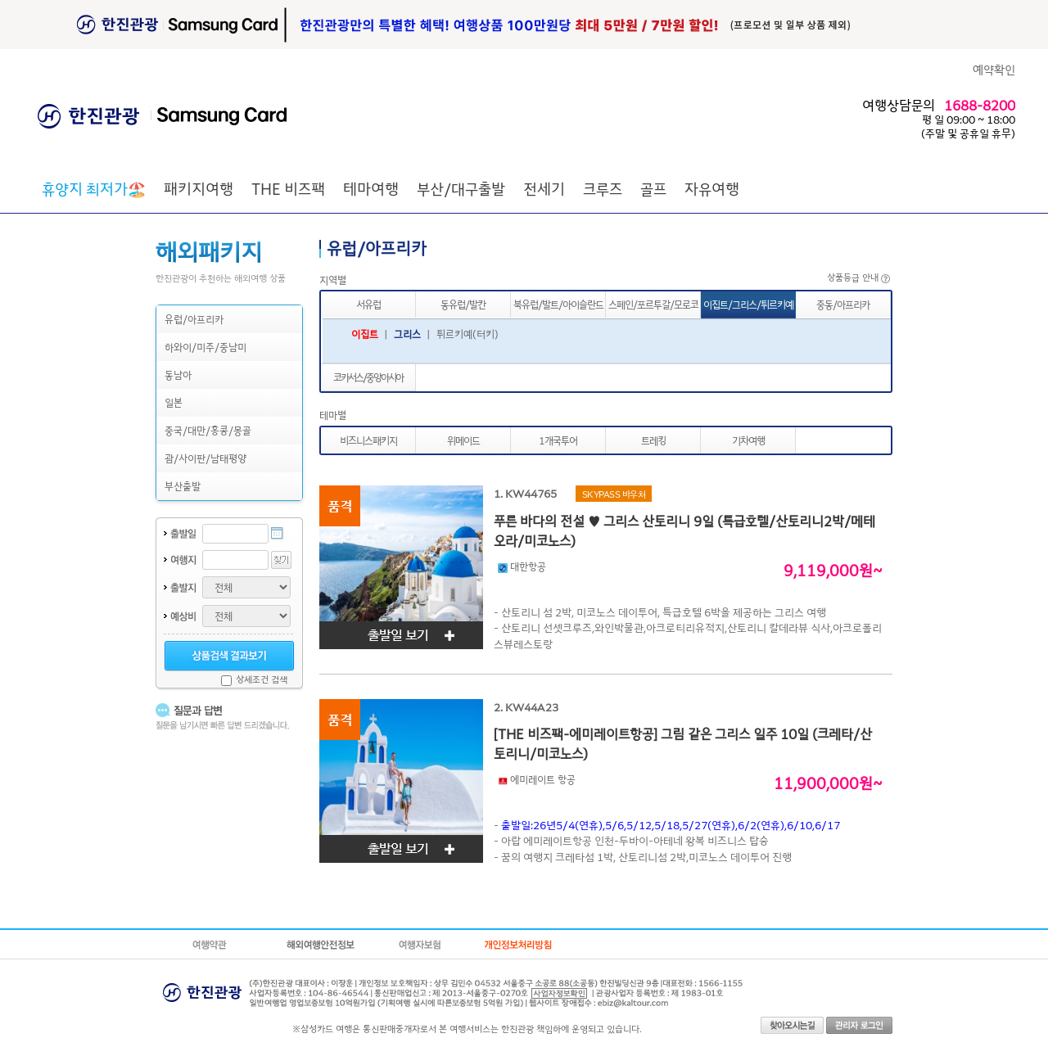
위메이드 (463, 440)
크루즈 (602, 188)
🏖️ (94, 188)
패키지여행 (198, 188)
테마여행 (371, 188)
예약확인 (994, 69)
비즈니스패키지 (368, 440)
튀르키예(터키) (467, 334)
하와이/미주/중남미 (205, 347)
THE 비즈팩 (288, 188)
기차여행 (748, 440)
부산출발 (183, 486)
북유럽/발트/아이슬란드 (558, 304)
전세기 (544, 188)
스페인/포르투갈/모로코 (653, 304)
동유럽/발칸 (463, 304)
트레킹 (653, 440)
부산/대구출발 (461, 188)
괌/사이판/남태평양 (205, 458)
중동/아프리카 (843, 304)
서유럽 (368, 304)
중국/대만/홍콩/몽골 (208, 430)
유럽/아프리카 (194, 319)
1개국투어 (558, 440)
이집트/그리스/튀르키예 (748, 304)
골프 (653, 188)
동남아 (178, 374)
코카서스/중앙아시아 (368, 377)
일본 (174, 402)
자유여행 (711, 188)
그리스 (407, 334)
